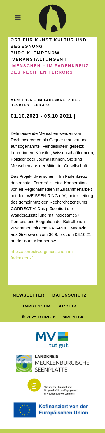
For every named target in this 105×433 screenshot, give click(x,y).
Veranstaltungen (38, 59)
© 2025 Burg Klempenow (52, 317)
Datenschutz (69, 295)
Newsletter (29, 295)
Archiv (68, 306)
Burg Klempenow (35, 52)
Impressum (37, 306)
